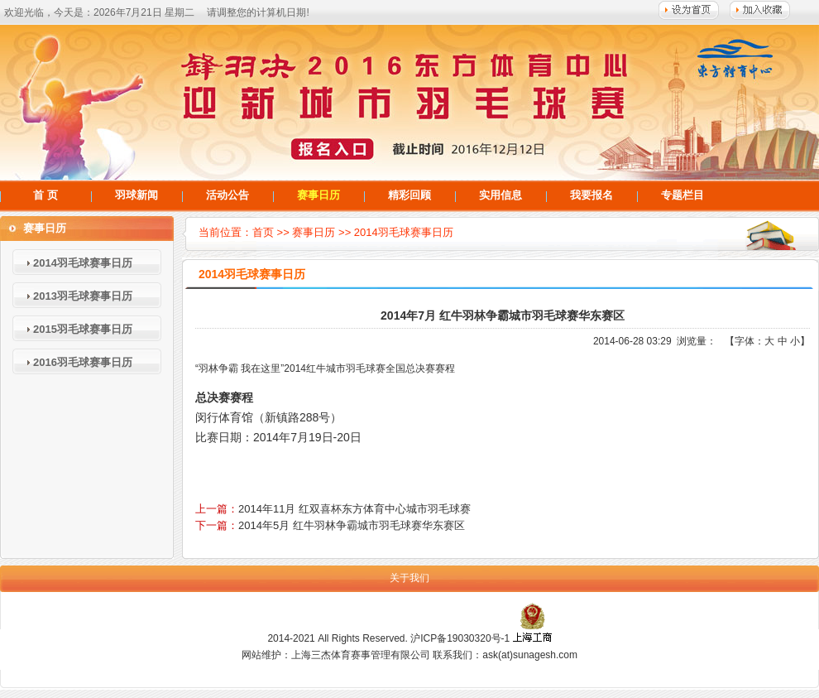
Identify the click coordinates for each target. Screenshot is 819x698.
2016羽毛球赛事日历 (82, 362)
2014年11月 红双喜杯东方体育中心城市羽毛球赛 (354, 509)
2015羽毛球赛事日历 (82, 329)
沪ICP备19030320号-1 (460, 638)
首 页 (45, 195)
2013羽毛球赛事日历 (82, 296)
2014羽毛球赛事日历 (82, 263)
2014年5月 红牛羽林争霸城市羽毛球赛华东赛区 (351, 525)
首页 (263, 232)
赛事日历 (318, 195)
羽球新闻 (136, 195)
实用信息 (500, 195)
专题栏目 (682, 195)
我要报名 (591, 195)
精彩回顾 (409, 195)
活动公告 (227, 195)
